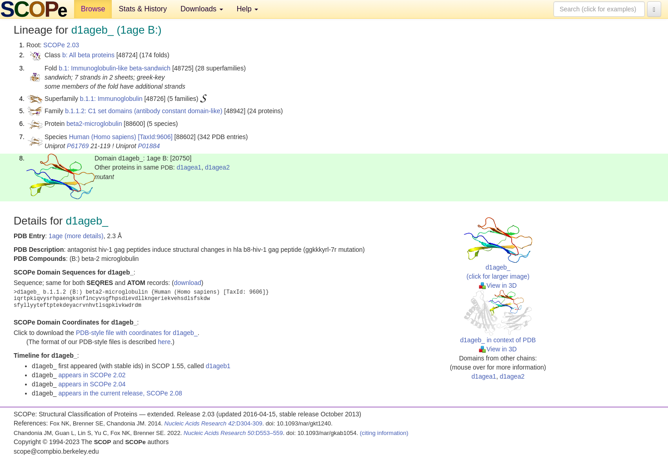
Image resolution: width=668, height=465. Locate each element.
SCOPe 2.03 (61, 45)
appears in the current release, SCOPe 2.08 (120, 393)
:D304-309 (214, 423)
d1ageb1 (218, 366)
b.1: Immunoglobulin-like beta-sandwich (114, 68)
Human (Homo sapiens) (102, 136)
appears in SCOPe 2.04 (91, 384)
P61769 (78, 146)
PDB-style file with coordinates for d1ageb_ (137, 332)
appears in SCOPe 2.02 (91, 375)
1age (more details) (76, 236)
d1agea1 (189, 167)
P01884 (149, 146)
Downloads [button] (201, 9)
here (164, 341)
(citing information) (384, 433)
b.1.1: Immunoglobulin (111, 98)
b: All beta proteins (88, 55)
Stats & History (143, 9)
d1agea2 (217, 167)
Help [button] (247, 9)
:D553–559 (233, 433)
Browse (93, 9)
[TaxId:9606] (155, 136)
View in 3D (498, 285)
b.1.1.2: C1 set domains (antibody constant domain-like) (143, 111)
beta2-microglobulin (94, 123)
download (187, 282)
